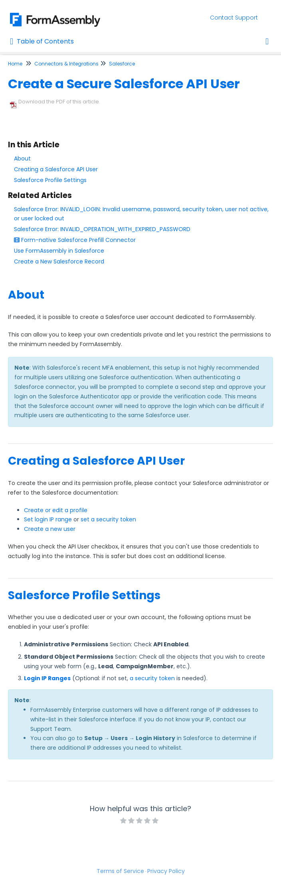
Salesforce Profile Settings (50, 180)
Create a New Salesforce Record (59, 261)
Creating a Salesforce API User (56, 169)
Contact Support (234, 18)
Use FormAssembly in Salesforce (59, 251)
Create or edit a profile (55, 510)
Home (15, 63)
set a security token (108, 519)
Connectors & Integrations (66, 63)
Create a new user (49, 529)
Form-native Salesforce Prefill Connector (75, 240)
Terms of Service (120, 871)
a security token (152, 678)
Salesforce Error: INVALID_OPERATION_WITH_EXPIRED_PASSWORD (102, 229)
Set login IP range (48, 519)
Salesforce (122, 63)
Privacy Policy (166, 871)
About (22, 158)
